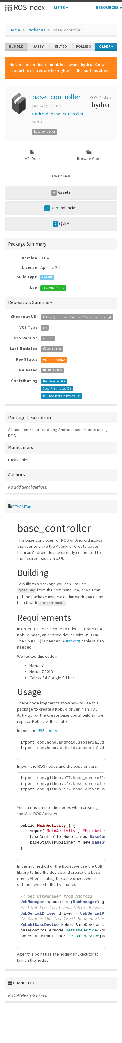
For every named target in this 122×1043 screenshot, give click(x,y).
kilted (61, 46)
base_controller (56, 96)
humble (16, 46)
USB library (47, 730)
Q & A (61, 224)
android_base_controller (58, 114)
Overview (61, 176)
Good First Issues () (57, 388)
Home (15, 30)
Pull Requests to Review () (61, 396)
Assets (61, 192)
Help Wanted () (54, 381)
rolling (83, 46)
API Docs (33, 155)
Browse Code (89, 155)
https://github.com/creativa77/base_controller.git (77, 317)
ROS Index (25, 7)
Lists (61, 7)
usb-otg (73, 641)
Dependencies (61, 208)
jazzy (38, 46)
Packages (36, 30)
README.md (23, 506)
